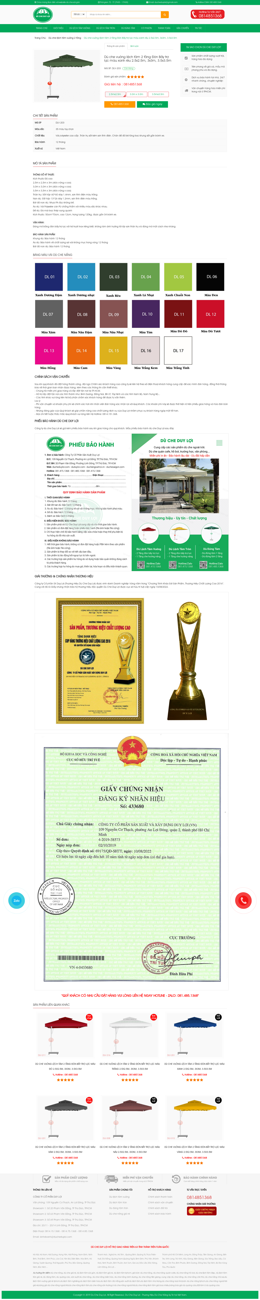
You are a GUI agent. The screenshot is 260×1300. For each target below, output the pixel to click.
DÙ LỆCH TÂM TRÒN (105, 28)
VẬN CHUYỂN (182, 28)
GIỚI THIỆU (58, 28)
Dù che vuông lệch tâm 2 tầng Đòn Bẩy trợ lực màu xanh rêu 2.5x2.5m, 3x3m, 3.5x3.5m (130, 38)
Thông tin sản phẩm (116, 46)
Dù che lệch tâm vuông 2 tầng (65, 38)
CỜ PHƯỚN (146, 28)
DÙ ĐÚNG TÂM (128, 28)
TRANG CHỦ (41, 28)
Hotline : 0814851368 (66, 1075)
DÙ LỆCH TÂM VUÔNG (79, 28)
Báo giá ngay (154, 104)
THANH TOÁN (164, 28)
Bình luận (134, 46)
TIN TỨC (198, 28)
